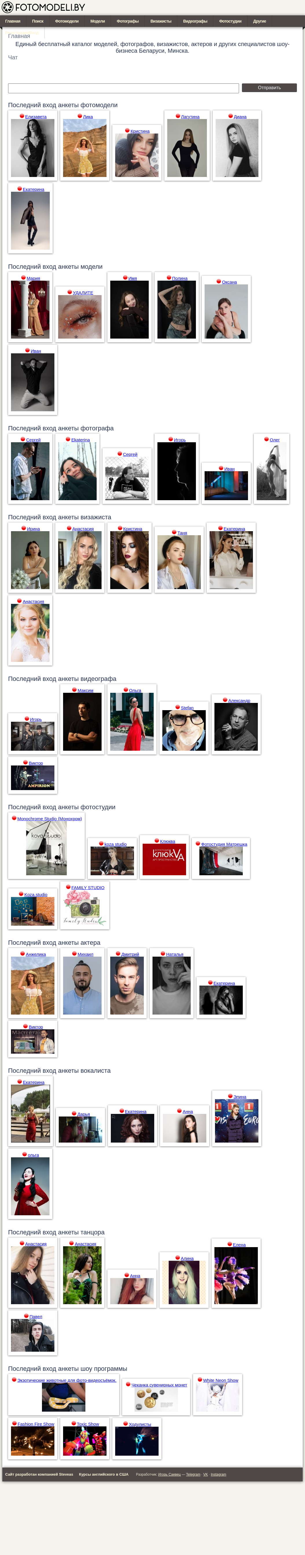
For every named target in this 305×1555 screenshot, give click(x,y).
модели (91, 266)
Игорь (180, 439)
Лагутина (190, 116)
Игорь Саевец (169, 1474)
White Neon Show (220, 1380)
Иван (36, 350)
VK (205, 1474)
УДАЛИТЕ (83, 292)
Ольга (135, 690)
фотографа (97, 428)
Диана (240, 116)
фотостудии (97, 807)
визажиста (95, 517)
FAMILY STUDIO (87, 887)
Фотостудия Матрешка (224, 844)
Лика (88, 116)
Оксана (229, 281)
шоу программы (103, 1368)
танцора (92, 1232)
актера (90, 942)
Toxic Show (88, 1423)
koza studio (115, 844)
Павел (36, 1316)
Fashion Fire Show (36, 1423)
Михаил (85, 954)
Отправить (269, 87)
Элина (240, 1096)
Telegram (193, 1474)
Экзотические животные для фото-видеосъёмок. (66, 1380)
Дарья (83, 1114)
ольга (33, 1154)
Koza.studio (35, 894)
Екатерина (33, 189)
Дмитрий (130, 954)
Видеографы (195, 21)
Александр (239, 700)
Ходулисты (140, 1424)
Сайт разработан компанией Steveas (39, 1474)
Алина (187, 1258)
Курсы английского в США (103, 1474)
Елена (239, 1244)
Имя (132, 278)
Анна (188, 1111)
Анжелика (36, 954)
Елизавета (36, 116)
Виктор (36, 763)
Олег (275, 439)
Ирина (33, 528)
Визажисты (160, 21)
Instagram (218, 1474)
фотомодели (98, 105)
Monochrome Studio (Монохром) (49, 818)
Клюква (167, 841)
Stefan (187, 707)
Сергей (33, 439)
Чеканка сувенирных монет (159, 1384)
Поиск (37, 21)
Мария (33, 278)
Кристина (140, 131)
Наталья (174, 954)
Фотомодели (67, 21)
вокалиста (95, 1070)
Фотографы (127, 21)
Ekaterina (80, 439)
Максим (85, 690)
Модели (97, 21)
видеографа (98, 678)
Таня (182, 532)
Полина (180, 278)
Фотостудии (230, 21)
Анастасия (83, 528)
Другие (259, 21)
